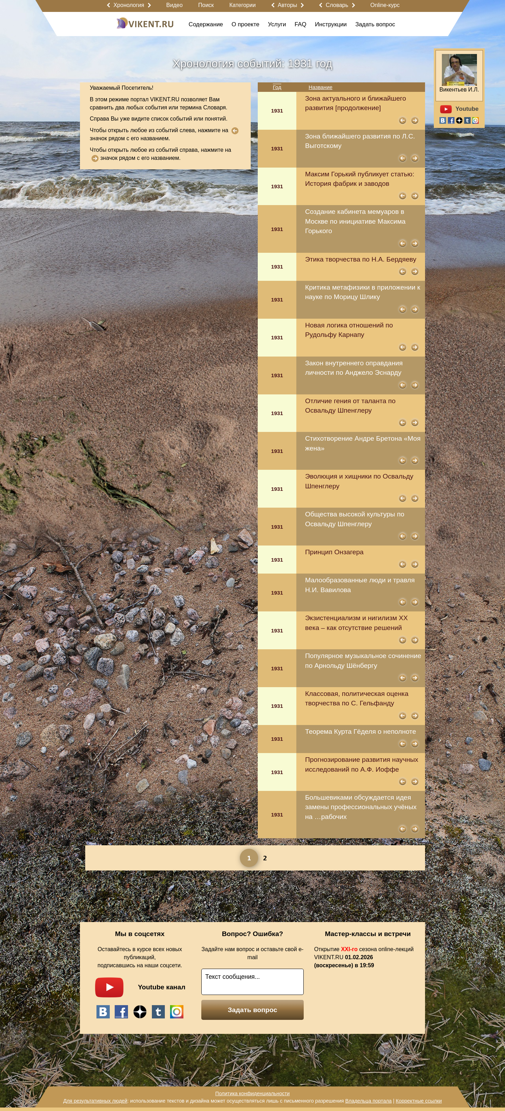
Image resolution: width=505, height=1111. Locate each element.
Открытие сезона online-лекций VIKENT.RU (364, 957)
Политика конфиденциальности (252, 1093)
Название (320, 87)
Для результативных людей (95, 1101)
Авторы (287, 5)
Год (277, 87)
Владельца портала (368, 1101)
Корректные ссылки (419, 1101)
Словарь (337, 5)
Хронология (128, 5)
